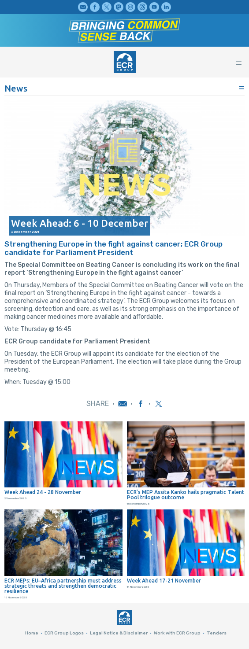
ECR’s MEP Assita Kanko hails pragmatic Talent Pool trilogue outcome (185, 495)
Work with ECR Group (177, 633)
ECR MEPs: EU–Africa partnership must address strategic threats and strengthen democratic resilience (63, 586)
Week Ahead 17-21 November (164, 580)
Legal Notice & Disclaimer (119, 633)
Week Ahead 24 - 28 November (42, 492)
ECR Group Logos (64, 633)
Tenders (217, 633)
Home (31, 633)
